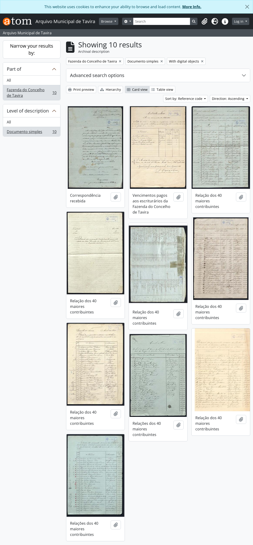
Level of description (28, 111)
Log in (239, 21)
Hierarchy (110, 89)
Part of (14, 69)
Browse (107, 21)
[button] (204, 21)
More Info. (191, 6)
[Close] (247, 6)
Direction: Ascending (228, 98)
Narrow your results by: (31, 49)
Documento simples (31, 132)
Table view (162, 89)
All (9, 80)
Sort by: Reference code (184, 98)
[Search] (161, 21)
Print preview (81, 89)
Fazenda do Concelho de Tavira (31, 92)
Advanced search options (97, 75)
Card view (137, 89)
